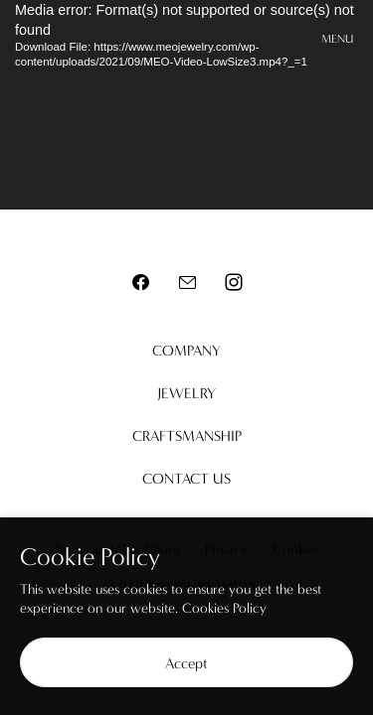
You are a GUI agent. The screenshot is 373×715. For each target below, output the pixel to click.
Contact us (186, 479)
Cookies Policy (224, 608)
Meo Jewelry (187, 40)
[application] (186, 105)
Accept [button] (186, 663)
